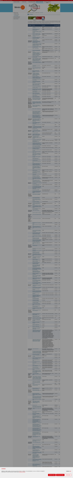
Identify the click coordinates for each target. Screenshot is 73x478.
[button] (52, 475)
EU (70, 471)
